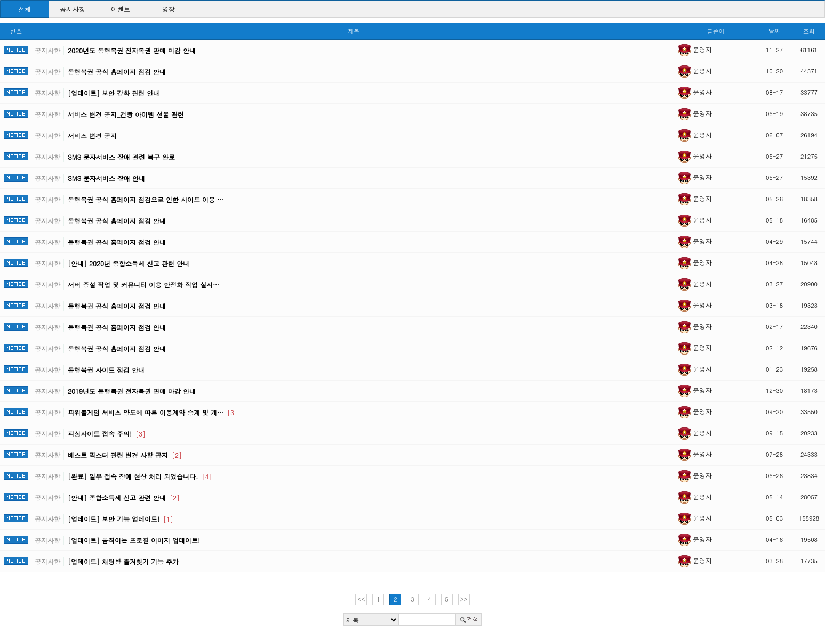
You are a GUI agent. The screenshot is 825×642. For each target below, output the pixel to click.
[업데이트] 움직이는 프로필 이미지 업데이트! (134, 540)
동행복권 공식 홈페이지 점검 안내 (117, 71)
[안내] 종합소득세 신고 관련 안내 (124, 497)
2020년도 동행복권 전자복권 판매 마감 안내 (132, 50)
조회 (809, 31)
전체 (24, 8)
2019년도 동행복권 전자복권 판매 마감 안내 (132, 391)
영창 (168, 8)
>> (464, 599)
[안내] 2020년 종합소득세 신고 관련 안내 (128, 263)
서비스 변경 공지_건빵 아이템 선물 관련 (126, 114)
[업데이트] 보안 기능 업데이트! (120, 518)
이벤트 (120, 8)
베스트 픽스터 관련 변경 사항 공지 (125, 454)
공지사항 (72, 8)
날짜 (774, 31)
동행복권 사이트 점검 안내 (106, 369)
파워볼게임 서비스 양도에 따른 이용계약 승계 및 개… (152, 412)
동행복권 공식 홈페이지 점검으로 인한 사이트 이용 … (145, 199)
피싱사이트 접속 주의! (107, 433)
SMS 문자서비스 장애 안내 (106, 178)
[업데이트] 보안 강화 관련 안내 (113, 92)
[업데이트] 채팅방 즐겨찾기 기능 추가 (123, 561)
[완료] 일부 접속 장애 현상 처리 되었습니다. (140, 476)
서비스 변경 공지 (92, 135)
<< (361, 599)
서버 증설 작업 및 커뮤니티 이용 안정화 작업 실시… (143, 284)
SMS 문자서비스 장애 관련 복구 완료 (121, 156)
